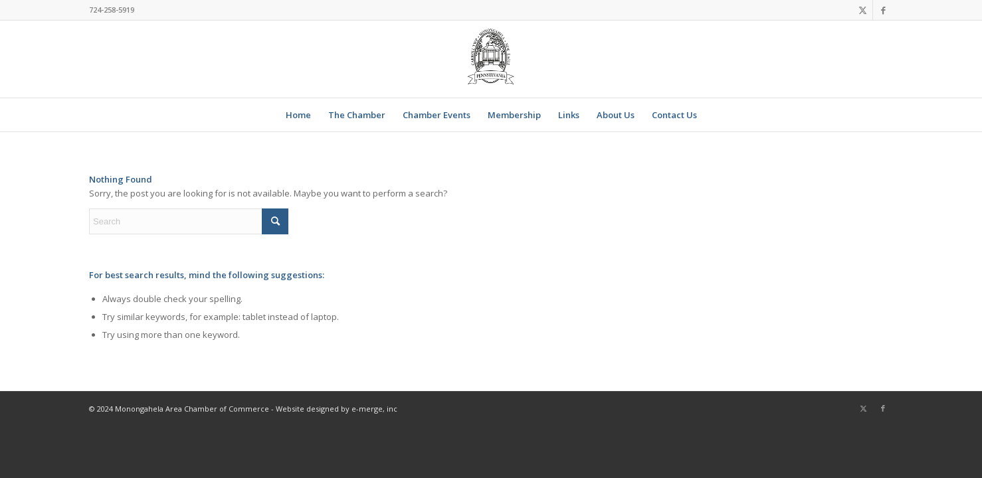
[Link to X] (862, 10)
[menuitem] (298, 114)
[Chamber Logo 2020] (491, 59)
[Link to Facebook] (883, 10)
